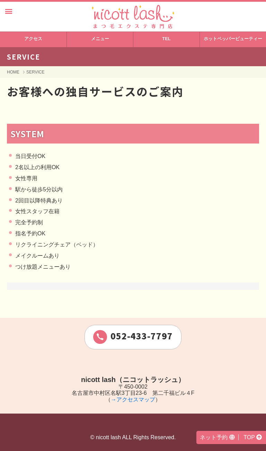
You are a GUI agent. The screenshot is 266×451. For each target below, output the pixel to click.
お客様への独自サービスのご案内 (95, 91)
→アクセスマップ (133, 399)
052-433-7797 (133, 337)
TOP (252, 437)
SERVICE (35, 72)
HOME (13, 72)
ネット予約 (217, 437)
